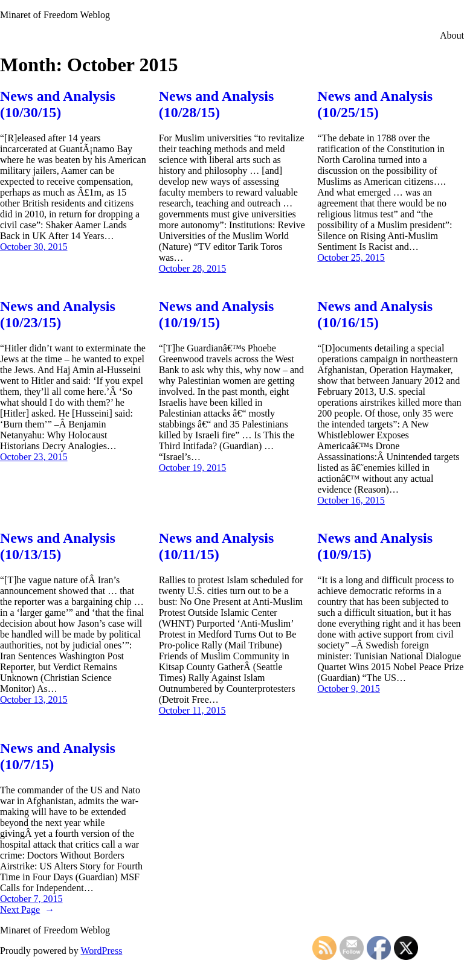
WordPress (101, 950)
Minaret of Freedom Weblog (55, 15)
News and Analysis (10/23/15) (57, 314)
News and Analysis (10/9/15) (375, 546)
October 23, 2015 (34, 457)
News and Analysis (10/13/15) (57, 546)
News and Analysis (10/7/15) (57, 756)
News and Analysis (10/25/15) (375, 104)
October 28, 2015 (193, 268)
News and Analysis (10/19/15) (216, 314)
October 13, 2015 (34, 699)
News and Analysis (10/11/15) (216, 546)
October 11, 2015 (192, 710)
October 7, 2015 (31, 899)
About (452, 35)
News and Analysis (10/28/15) (216, 104)
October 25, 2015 (351, 257)
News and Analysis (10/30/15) (57, 104)
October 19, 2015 (193, 467)
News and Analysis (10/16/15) (375, 314)
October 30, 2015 (34, 247)
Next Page (27, 909)
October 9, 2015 (348, 688)
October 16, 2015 (351, 500)
